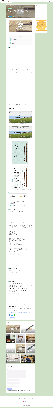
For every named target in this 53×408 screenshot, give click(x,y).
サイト (8, 385)
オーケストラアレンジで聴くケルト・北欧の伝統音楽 (42, 31)
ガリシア (40, 32)
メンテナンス (39, 11)
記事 (37, 16)
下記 (15, 84)
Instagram (11, 90)
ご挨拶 (12, 38)
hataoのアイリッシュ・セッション (16, 42)
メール (8, 382)
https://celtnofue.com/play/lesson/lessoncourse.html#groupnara (19, 305)
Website (10, 94)
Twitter (10, 88)
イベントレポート (39, 29)
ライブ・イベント (39, 12)
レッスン (38, 13)
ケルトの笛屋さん (10, 9)
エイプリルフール (43, 30)
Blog (10, 92)
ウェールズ (39, 30)
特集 (37, 15)
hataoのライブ (13, 41)
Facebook (11, 89)
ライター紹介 (26, 399)
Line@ (10, 91)
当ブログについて (21, 399)
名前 (8, 379)
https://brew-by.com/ (12, 107)
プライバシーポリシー (31, 399)
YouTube (10, 93)
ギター (43, 32)
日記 (37, 14)
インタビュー (43, 29)
